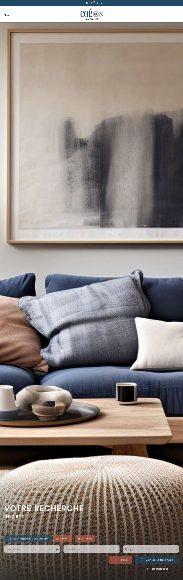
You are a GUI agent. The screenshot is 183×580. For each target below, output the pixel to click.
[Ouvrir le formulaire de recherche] (120, 569)
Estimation (85, 547)
